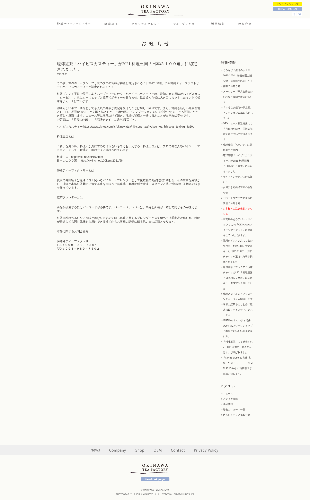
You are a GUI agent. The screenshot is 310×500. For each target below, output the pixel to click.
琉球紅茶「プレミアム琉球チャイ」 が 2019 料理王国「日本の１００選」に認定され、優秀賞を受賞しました (238, 278)
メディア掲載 (230, 398)
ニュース (228, 393)
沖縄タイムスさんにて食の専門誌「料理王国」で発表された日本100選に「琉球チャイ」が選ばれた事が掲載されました (238, 251)
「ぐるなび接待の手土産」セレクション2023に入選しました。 (238, 113)
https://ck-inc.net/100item (87, 156)
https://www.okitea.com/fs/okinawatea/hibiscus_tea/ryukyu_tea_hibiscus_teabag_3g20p (138, 126)
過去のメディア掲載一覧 (236, 414)
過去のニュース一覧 (234, 409)
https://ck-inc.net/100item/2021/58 (101, 160)
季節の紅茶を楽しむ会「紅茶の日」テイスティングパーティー (238, 310)
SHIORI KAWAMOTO (143, 494)
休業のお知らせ (231, 86)
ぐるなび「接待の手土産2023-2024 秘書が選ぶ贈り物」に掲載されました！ (238, 75)
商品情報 (228, 404)
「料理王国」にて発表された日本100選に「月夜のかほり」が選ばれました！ (238, 347)
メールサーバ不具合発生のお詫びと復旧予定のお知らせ (238, 97)
